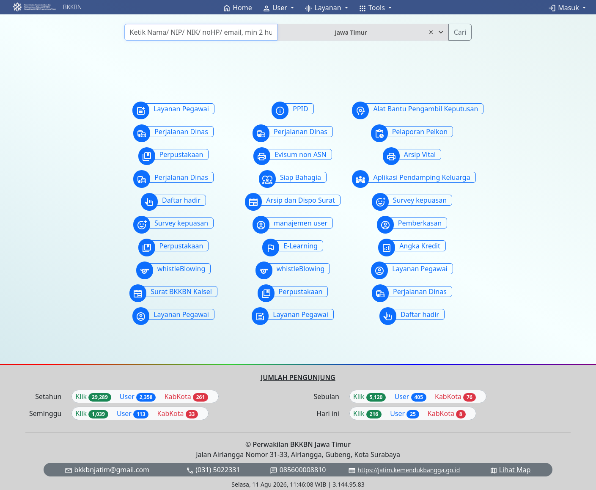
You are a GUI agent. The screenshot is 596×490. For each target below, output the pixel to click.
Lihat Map (515, 469)
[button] (34, 7)
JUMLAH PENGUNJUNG (298, 377)
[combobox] (362, 32)
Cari (460, 32)
